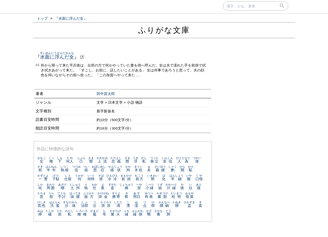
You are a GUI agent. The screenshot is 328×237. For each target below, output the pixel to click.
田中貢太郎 (106, 94)
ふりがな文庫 (164, 30)
